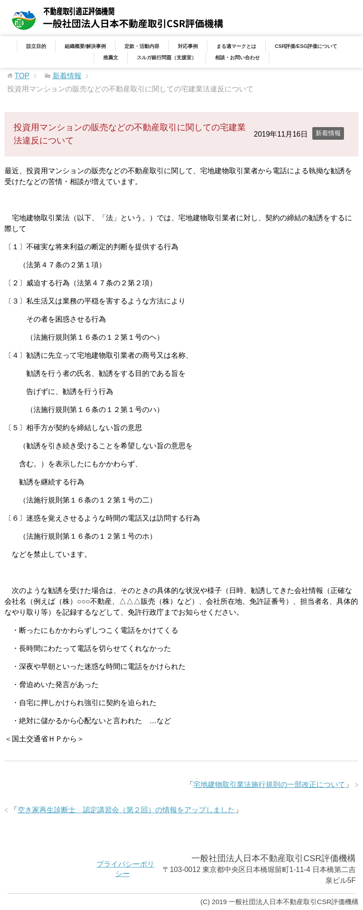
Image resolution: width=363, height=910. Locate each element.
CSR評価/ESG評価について (306, 46)
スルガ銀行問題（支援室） (166, 57)
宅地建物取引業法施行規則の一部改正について (269, 784)
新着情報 (328, 133)
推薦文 (110, 57)
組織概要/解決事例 (85, 46)
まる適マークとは (236, 46)
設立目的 (36, 46)
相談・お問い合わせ (237, 57)
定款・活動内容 (141, 46)
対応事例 (188, 46)
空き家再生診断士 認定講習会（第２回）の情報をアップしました (126, 810)
